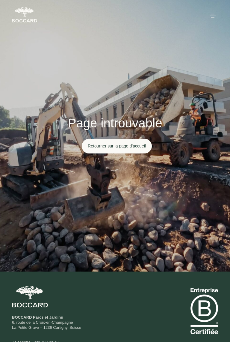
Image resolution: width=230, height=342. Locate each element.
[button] (212, 16)
